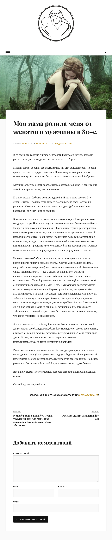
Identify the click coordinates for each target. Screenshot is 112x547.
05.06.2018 (41, 152)
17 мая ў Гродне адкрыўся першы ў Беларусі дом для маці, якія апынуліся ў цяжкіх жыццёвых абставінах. (33, 428)
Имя (16, 497)
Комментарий (21, 462)
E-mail (62, 497)
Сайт (16, 513)
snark (25, 152)
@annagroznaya (88, 403)
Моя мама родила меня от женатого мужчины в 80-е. (54, 131)
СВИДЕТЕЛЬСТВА (63, 152)
